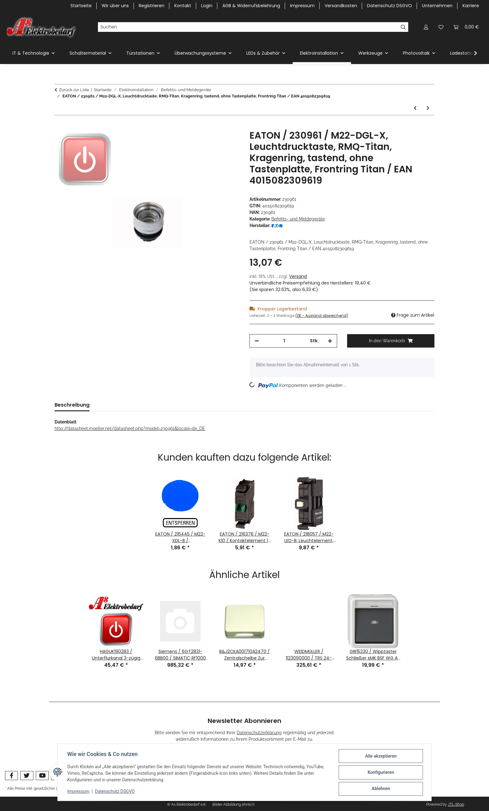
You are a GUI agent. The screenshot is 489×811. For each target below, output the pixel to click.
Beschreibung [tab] (72, 404)
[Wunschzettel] (440, 27)
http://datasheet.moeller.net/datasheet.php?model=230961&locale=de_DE (130, 428)
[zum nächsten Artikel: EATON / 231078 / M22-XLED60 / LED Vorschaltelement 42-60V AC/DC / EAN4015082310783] (428, 108)
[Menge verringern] (257, 340)
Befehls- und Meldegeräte (298, 218)
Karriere (470, 5)
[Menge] (284, 340)
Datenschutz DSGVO (115, 791)
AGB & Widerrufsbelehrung (251, 5)
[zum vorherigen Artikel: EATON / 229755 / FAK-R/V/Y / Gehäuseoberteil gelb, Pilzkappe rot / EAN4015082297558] (415, 108)
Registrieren (151, 5)
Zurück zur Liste (74, 89)
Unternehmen (437, 5)
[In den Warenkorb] (60, 126)
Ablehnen (380, 788)
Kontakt (182, 5)
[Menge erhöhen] (330, 340)
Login (206, 5)
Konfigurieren (380, 772)
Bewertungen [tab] (116, 404)
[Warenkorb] (466, 27)
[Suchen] (248, 27)
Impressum (79, 791)
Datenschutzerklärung (259, 732)
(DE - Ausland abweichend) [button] (321, 315)
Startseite (81, 5)
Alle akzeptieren (380, 756)
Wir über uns (115, 5)
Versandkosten (341, 5)
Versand (298, 276)
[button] (426, 27)
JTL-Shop (456, 804)
